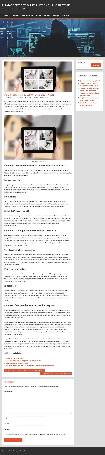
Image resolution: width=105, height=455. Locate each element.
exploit (38, 16)
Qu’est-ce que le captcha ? (15, 358)
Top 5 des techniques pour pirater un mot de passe (23, 361)
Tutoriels (66, 16)
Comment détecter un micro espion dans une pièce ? (55, 373)
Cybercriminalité (27, 16)
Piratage (47, 16)
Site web (6, 429)
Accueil (6, 16)
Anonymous (19, 97)
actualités (15, 16)
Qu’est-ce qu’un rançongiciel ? (90, 81)
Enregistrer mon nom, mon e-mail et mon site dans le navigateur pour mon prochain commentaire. (36, 434)
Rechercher (81, 62)
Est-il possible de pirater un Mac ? (17, 363)
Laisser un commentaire (42, 97)
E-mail (6, 424)
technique (56, 16)
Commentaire (9, 391)
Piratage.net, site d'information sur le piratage (36, 5)
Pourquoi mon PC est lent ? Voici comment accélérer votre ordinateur (30, 366)
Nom (6, 418)
